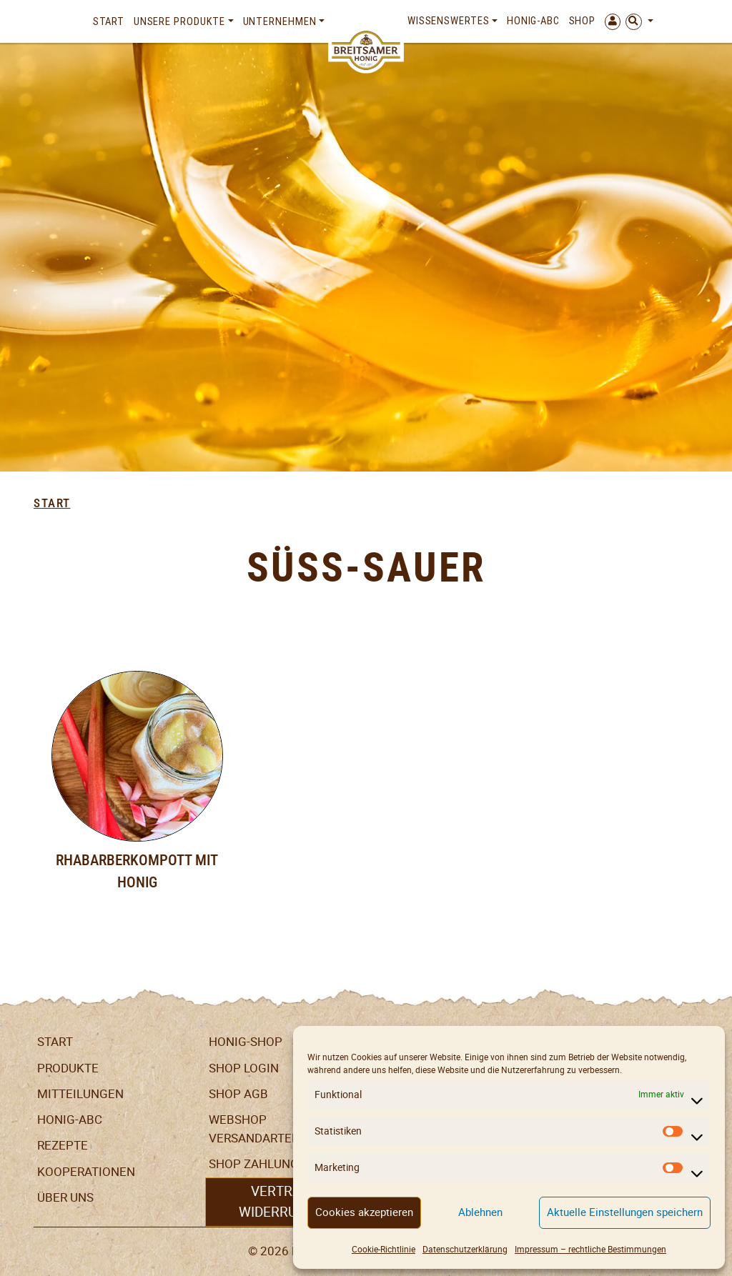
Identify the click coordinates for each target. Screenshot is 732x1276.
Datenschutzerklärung (465, 1249)
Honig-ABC (533, 20)
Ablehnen (480, 1212)
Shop (582, 20)
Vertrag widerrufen (280, 1201)
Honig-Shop (245, 1041)
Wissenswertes (448, 20)
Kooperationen (86, 1171)
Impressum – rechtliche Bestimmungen (590, 1249)
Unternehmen (280, 21)
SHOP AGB (238, 1093)
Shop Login (244, 1068)
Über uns (65, 1197)
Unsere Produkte (180, 21)
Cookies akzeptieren (364, 1212)
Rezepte (62, 1145)
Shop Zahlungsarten (276, 1163)
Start (109, 21)
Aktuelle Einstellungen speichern (625, 1212)
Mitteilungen (80, 1093)
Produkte (68, 1068)
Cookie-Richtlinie (383, 1249)
